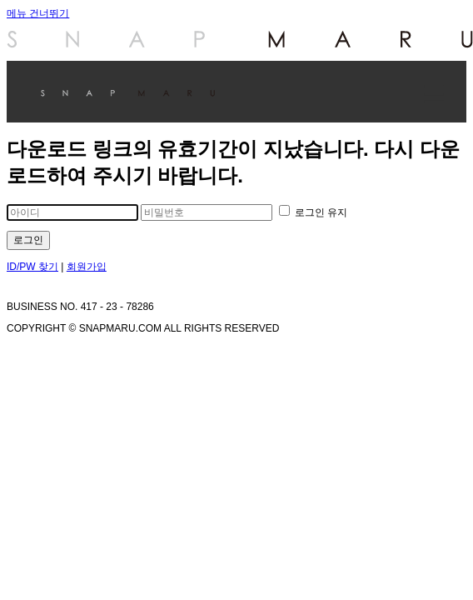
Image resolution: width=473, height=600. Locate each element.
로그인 (28, 240)
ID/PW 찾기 (32, 266)
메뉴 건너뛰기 (38, 13)
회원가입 (87, 266)
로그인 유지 (313, 212)
